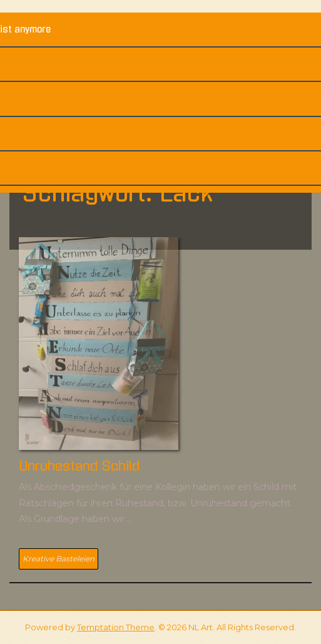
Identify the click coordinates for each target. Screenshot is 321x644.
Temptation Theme (116, 627)
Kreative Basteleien (58, 558)
